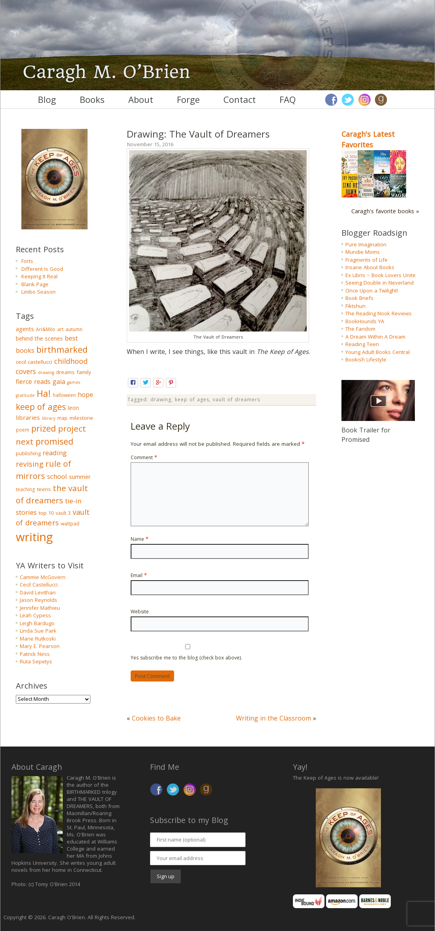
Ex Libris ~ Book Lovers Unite (380, 275)
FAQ (287, 99)
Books (92, 99)
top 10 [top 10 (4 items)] (46, 512)
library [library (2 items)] (48, 418)
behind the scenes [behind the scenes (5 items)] (39, 338)
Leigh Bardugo (37, 623)
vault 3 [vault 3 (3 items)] (63, 513)
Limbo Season (38, 291)
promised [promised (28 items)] (54, 441)
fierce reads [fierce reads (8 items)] (33, 381)
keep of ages (192, 399)
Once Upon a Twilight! (371, 290)
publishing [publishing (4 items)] (28, 453)
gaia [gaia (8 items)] (58, 381)
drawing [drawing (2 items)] (46, 372)
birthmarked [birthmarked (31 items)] (62, 349)
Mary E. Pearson (40, 646)
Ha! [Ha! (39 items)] (44, 393)
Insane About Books (369, 267)
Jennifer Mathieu (40, 607)
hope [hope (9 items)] (85, 394)
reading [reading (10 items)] (55, 452)
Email (139, 575)
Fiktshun (355, 305)
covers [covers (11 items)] (26, 371)
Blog (47, 99)
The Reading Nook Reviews (378, 313)
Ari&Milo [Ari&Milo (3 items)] (45, 329)
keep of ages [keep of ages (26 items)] (41, 406)
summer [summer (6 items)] (80, 476)
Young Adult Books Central (377, 352)
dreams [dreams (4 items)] (65, 372)
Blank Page (35, 284)
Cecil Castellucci (39, 584)
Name (139, 539)
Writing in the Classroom (273, 718)
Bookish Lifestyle (365, 359)
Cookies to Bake (156, 718)
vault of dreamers (236, 399)
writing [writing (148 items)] (34, 537)
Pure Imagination (365, 244)
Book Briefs (359, 298)
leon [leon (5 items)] (73, 408)
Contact (239, 99)
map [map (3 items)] (62, 418)
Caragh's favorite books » (385, 211)
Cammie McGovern (43, 577)
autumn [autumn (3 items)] (74, 329)
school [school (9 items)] (57, 476)
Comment (144, 457)
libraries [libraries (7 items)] (28, 417)
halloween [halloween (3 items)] (64, 395)
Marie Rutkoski (38, 638)
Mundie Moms (362, 251)
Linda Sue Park (38, 630)
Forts (27, 260)
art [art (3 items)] (60, 329)
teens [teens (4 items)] (44, 489)
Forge (188, 99)
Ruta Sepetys (36, 661)
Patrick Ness (35, 653)
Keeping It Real (39, 276)
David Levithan (38, 592)
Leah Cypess (35, 615)
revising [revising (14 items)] (29, 464)
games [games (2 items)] (73, 382)
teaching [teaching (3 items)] (25, 489)
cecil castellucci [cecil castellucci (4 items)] (34, 361)
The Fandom (360, 328)
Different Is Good (42, 268)
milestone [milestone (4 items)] (81, 417)
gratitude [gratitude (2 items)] (25, 395)
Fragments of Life (366, 259)
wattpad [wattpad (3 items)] (70, 523)
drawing (160, 399)
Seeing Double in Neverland (379, 282)
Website (140, 611)
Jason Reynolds (38, 599)
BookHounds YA (364, 321)
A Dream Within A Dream (375, 336)
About (140, 99)
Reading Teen (362, 344)
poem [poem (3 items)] (22, 429)
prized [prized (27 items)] (43, 428)
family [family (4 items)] (84, 372)
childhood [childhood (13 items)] (71, 361)
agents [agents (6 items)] (25, 329)
